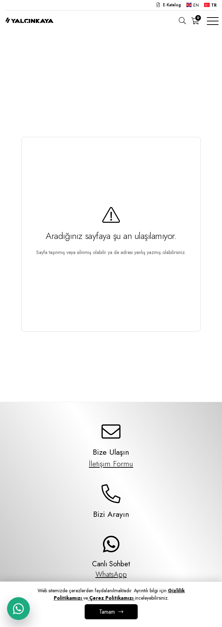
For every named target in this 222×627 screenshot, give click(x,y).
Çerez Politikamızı (111, 597)
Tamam (107, 612)
